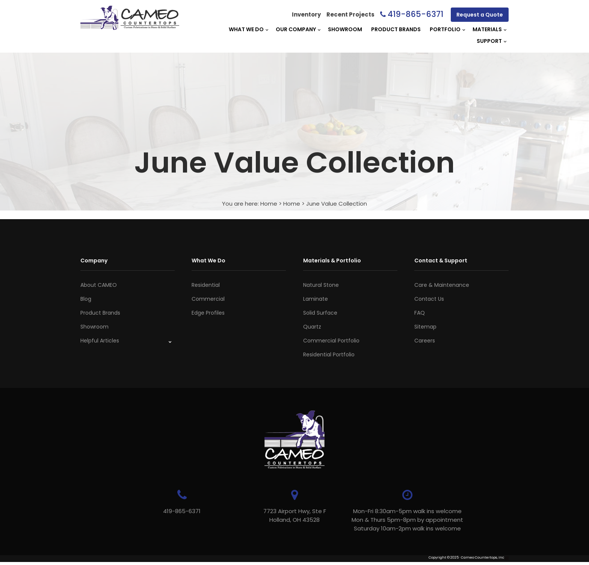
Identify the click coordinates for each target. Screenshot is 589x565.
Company (93, 260)
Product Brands (396, 29)
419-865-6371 (415, 14)
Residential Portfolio (329, 354)
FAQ (419, 313)
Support (489, 41)
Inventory (306, 14)
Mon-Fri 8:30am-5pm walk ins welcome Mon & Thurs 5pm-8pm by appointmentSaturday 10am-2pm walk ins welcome (407, 519)
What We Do (246, 29)
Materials (487, 29)
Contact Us (429, 299)
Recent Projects (350, 14)
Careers (424, 340)
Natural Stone (321, 285)
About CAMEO (98, 285)
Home (268, 204)
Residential (206, 285)
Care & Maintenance (441, 285)
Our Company (296, 29)
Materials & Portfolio (332, 260)
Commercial (208, 299)
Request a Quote (479, 14)
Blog (85, 299)
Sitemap (425, 326)
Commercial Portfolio (331, 340)
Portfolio (445, 29)
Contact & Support (440, 260)
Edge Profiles (208, 313)
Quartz (312, 326)
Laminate (315, 299)
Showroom (345, 29)
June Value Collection (336, 204)
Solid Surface (320, 313)
